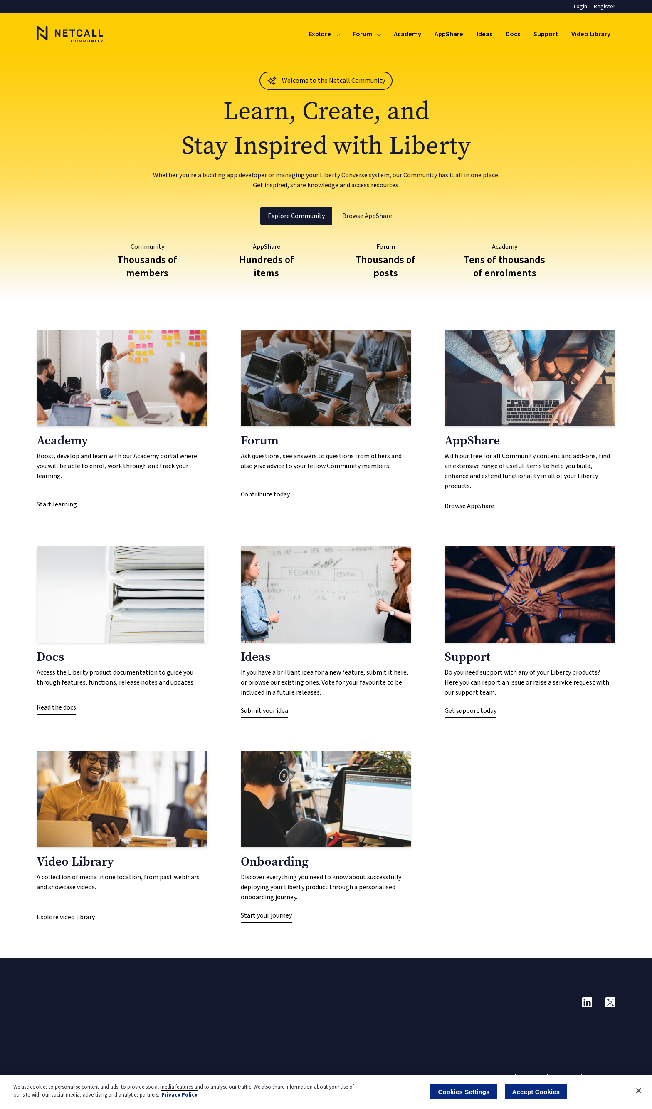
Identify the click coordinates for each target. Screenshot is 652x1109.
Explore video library (66, 917)
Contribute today (265, 494)
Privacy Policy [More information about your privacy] (179, 1095)
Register (604, 6)
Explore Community (296, 216)
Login (580, 6)
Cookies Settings (463, 1091)
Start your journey (266, 915)
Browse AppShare (367, 216)
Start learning (57, 504)
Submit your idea (264, 710)
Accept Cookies (536, 1091)
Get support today (470, 710)
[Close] (639, 1091)
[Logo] (70, 34)
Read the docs (56, 707)
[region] (326, 1092)
